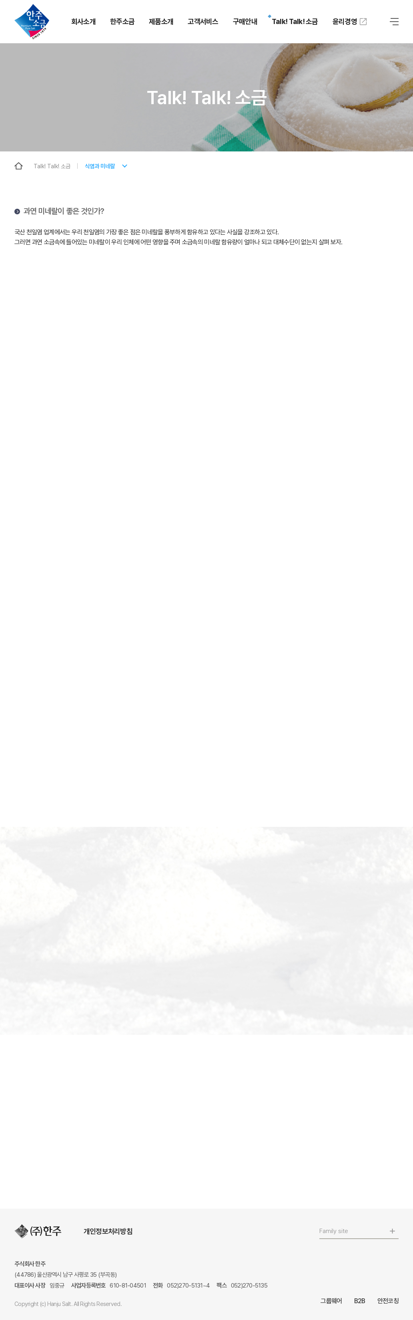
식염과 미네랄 (100, 166)
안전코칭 (388, 1301)
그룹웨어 (331, 1301)
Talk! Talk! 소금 (52, 166)
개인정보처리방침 (108, 1231)
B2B (359, 1301)
